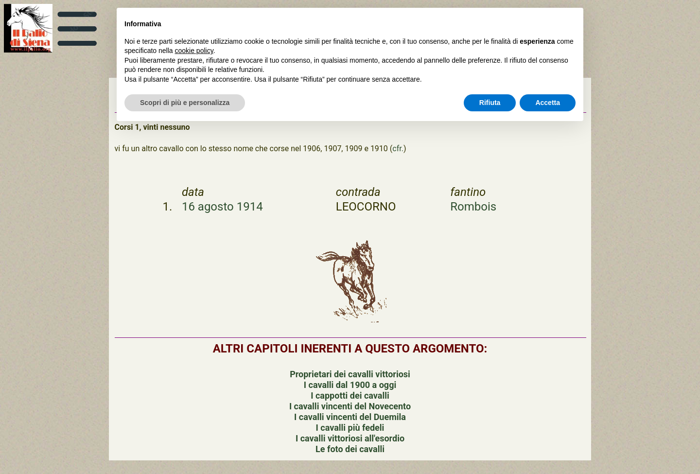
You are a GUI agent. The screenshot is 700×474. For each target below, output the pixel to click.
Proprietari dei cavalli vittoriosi (350, 374)
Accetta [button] (547, 102)
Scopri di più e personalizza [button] (184, 102)
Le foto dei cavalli (350, 449)
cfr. (397, 148)
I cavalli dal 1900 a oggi (350, 385)
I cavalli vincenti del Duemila (350, 417)
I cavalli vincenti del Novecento (350, 406)
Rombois (473, 206)
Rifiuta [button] (490, 102)
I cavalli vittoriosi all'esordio (350, 438)
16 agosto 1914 (222, 206)
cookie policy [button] (194, 50)
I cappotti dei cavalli (350, 395)
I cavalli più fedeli (350, 427)
